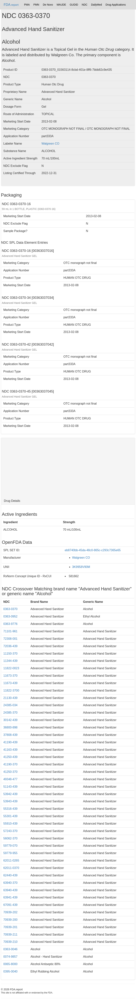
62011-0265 (11, 860)
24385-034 (10, 705)
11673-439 (10, 683)
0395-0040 (10, 971)
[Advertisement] (68, 468)
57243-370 (10, 831)
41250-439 (10, 757)
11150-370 (10, 653)
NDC (84, 4)
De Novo (48, 4)
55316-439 (10, 808)
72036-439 (10, 646)
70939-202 (10, 912)
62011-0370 (11, 867)
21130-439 (10, 697)
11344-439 (10, 660)
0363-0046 (10, 949)
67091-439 (10, 904)
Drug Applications (116, 4)
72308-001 (10, 638)
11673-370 (10, 675)
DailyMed (96, 4)
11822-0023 (11, 668)
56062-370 (10, 838)
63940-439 (10, 890)
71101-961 (10, 631)
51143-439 (10, 786)
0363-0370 (10, 609)
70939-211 (10, 934)
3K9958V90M (81, 566)
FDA (11, 4)
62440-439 (10, 875)
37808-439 (10, 734)
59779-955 (10, 853)
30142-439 (10, 720)
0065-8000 (10, 964)
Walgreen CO (50, 143)
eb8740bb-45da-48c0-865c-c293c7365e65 (93, 550)
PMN (36, 4)
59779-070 (10, 845)
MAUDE (61, 4)
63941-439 (10, 897)
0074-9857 (10, 956)
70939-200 (10, 919)
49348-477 (10, 779)
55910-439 (10, 823)
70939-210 (10, 941)
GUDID (74, 4)
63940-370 (10, 882)
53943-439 (10, 801)
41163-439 (10, 749)
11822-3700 (11, 690)
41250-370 (10, 771)
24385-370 (10, 712)
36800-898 (10, 727)
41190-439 (10, 742)
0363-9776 (10, 623)
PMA (27, 4)
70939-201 (10, 927)
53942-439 (10, 794)
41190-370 (10, 764)
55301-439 (10, 816)
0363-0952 (10, 616)
